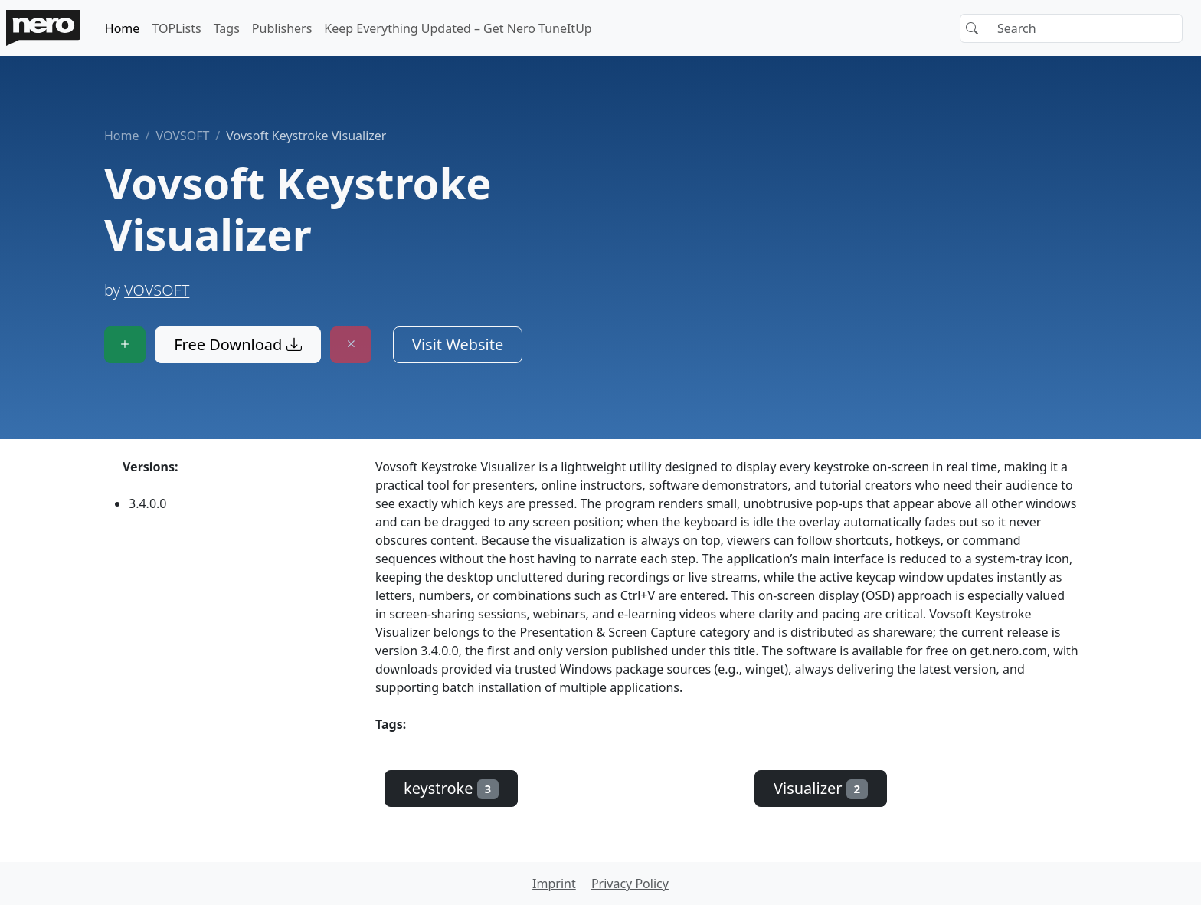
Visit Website (457, 344)
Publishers (282, 28)
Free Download (237, 344)
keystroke (451, 788)
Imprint (554, 883)
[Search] (1071, 28)
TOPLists (176, 28)
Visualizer (821, 788)
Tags (227, 28)
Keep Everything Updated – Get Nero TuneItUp (457, 28)
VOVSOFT (182, 135)
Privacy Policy (630, 883)
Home (122, 28)
